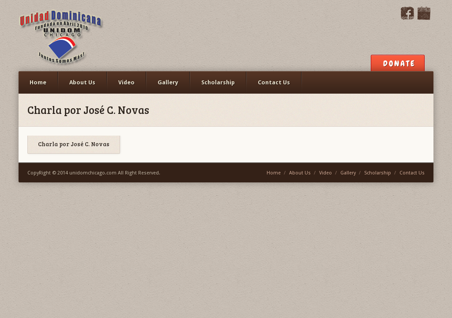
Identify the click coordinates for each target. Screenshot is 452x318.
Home (38, 82)
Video (126, 82)
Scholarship (218, 82)
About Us (82, 82)
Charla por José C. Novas (73, 144)
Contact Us (274, 82)
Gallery (168, 82)
